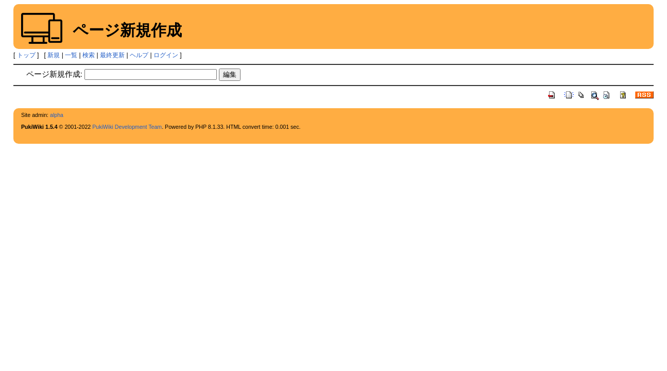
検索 (88, 55)
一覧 (71, 55)
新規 (53, 55)
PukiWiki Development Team (127, 127)
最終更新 (112, 55)
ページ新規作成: (54, 74)
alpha (56, 115)
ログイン (165, 55)
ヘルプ (139, 55)
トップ (26, 55)
